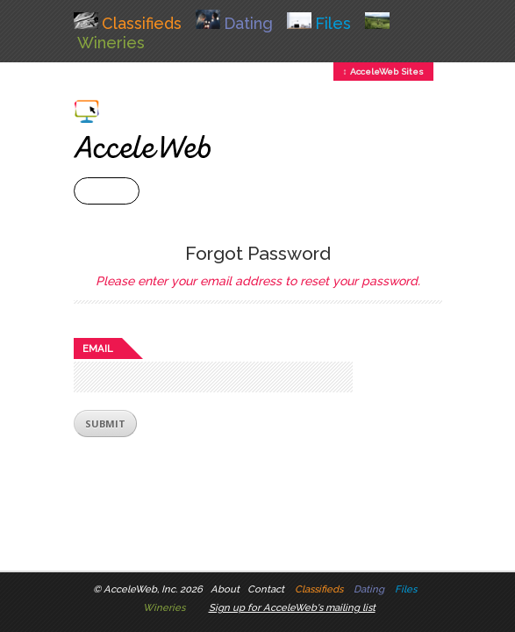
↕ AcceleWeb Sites (383, 71)
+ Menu (106, 190)
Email (97, 348)
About (225, 589)
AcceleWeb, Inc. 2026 (153, 589)
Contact (265, 589)
